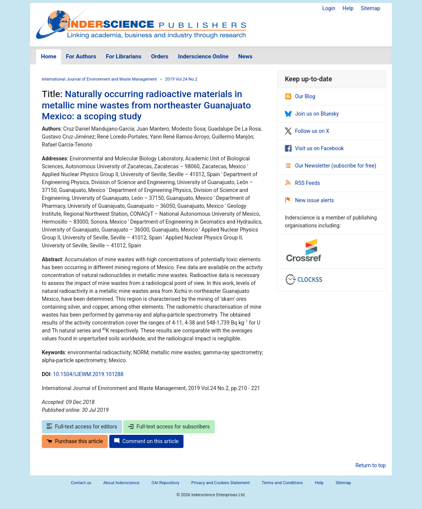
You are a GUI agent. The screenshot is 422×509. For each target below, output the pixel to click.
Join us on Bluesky (312, 114)
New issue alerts (309, 200)
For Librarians (123, 56)
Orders (159, 56)
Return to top (370, 465)
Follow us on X (307, 131)
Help (347, 8)
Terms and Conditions (282, 482)
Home (49, 56)
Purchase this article (75, 441)
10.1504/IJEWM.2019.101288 (88, 374)
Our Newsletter (308, 166)
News (245, 56)
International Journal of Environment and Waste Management (99, 79)
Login (328, 8)
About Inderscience (121, 482)
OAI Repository (165, 482)
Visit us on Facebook (314, 148)
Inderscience (203, 56)
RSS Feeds (302, 183)
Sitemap (370, 8)
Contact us (81, 482)
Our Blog (300, 96)
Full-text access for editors (82, 427)
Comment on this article (146, 441)
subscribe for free (354, 166)
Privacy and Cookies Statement (220, 482)
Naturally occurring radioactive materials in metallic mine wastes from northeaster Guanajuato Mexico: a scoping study (146, 105)
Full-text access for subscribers (168, 427)
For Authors (81, 56)
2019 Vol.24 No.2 (181, 79)
